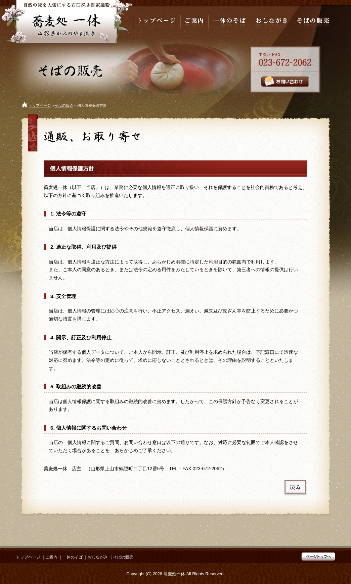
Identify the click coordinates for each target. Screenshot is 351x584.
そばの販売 (64, 105)
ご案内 (51, 557)
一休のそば (72, 557)
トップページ (40, 105)
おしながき (98, 557)
